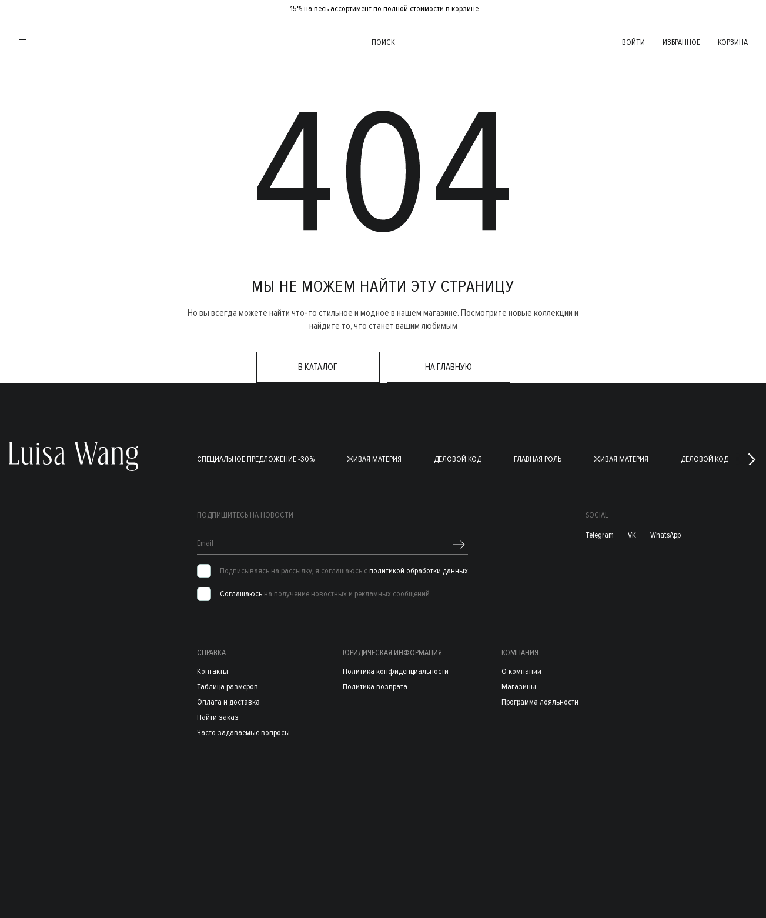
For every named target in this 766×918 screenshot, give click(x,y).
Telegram (600, 536)
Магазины (518, 687)
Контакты (212, 671)
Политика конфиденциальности (396, 671)
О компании (521, 671)
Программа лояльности (539, 702)
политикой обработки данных (418, 571)
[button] (752, 460)
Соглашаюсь (241, 594)
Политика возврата (375, 687)
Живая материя (374, 460)
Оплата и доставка (228, 702)
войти (628, 42)
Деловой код (457, 460)
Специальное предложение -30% (256, 460)
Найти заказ (218, 717)
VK (632, 536)
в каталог (317, 367)
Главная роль (537, 460)
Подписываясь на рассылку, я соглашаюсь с (344, 571)
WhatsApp (665, 536)
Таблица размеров (227, 687)
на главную (448, 367)
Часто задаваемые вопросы (243, 732)
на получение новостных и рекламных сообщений (325, 594)
